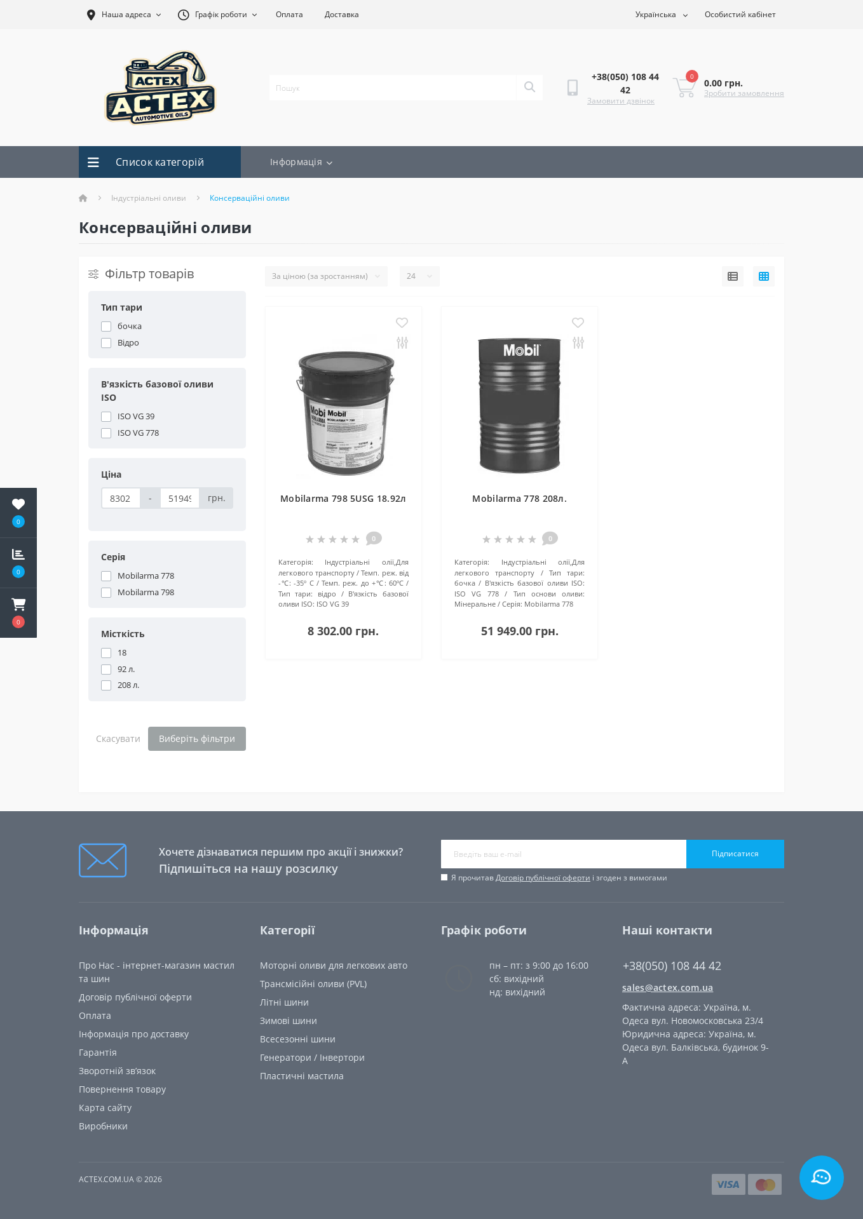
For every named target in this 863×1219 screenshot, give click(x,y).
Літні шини (284, 1002)
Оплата (289, 14)
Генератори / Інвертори (312, 1057)
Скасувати (118, 738)
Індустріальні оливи (148, 197)
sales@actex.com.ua (667, 987)
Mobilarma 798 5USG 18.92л (343, 498)
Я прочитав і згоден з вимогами (559, 877)
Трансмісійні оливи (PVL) (313, 984)
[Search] (529, 87)
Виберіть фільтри (197, 738)
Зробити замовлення (744, 93)
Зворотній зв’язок (117, 1071)
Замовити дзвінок (621, 100)
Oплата (95, 1015)
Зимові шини (288, 1020)
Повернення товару (122, 1089)
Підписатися (735, 853)
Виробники (103, 1126)
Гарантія (98, 1052)
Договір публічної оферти (543, 877)
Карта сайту (105, 1107)
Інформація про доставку (134, 1034)
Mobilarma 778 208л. (519, 498)
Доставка (342, 14)
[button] (18, 613)
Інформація (301, 162)
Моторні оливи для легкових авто (333, 965)
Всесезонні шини (298, 1039)
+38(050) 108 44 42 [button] (672, 966)
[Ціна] (121, 498)
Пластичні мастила (302, 1076)
